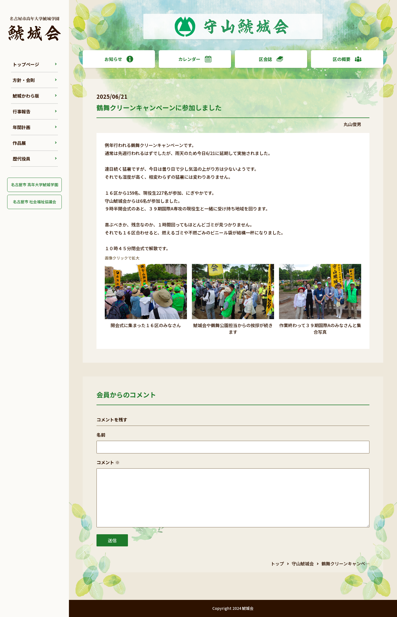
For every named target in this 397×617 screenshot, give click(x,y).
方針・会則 (24, 80)
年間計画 (21, 127)
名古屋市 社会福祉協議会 (34, 201)
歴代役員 (21, 158)
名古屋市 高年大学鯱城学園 (34, 184)
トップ (277, 563)
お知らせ (118, 59)
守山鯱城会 (303, 563)
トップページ (26, 64)
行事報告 (21, 111)
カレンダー (194, 59)
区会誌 (271, 59)
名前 (100, 434)
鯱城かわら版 (26, 95)
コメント (108, 462)
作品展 (19, 143)
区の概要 (347, 59)
